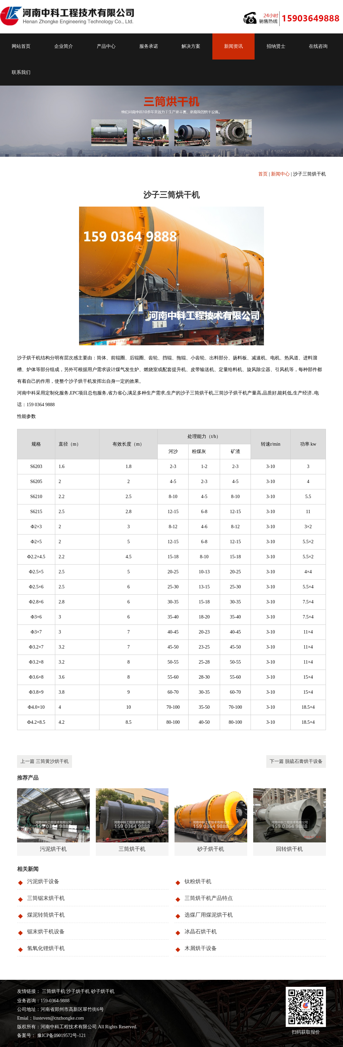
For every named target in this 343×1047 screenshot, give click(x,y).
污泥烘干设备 (43, 881)
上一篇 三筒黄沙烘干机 (44, 761)
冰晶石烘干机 (201, 931)
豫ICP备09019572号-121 (61, 1035)
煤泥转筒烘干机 (46, 915)
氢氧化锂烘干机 (46, 948)
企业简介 (63, 46)
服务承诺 (148, 46)
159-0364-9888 (55, 1000)
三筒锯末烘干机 (46, 898)
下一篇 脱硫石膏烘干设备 (296, 761)
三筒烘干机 (53, 991)
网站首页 (21, 46)
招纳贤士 (276, 46)
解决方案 (191, 46)
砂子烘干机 (103, 991)
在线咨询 (318, 46)
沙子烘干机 (78, 991)
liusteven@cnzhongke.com (58, 1018)
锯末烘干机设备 (46, 931)
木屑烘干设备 (201, 948)
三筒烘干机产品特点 (209, 898)
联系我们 (21, 72)
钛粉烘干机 (198, 881)
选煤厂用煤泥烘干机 (209, 915)
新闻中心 (280, 174)
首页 (263, 174)
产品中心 (106, 46)
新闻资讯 (233, 46)
